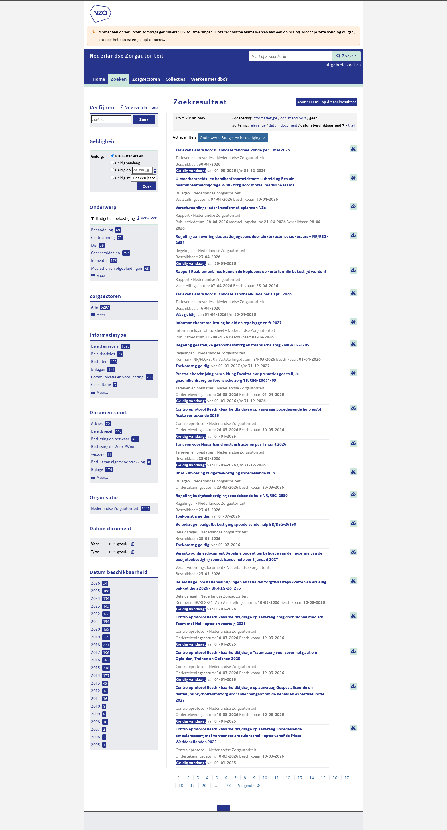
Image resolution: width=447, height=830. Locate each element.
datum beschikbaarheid (320, 125)
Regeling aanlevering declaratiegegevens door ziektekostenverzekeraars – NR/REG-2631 (252, 250)
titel (351, 125)
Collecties (175, 79)
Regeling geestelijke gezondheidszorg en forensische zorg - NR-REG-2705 (252, 355)
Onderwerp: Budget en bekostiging (230, 137)
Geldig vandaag (127, 163)
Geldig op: (123, 170)
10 (265, 777)
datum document (283, 125)
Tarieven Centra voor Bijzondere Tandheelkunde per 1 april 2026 (252, 304)
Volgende (246, 785)
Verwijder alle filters (141, 107)
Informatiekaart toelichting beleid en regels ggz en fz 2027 (252, 330)
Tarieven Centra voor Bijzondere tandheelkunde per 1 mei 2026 (252, 160)
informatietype (265, 118)
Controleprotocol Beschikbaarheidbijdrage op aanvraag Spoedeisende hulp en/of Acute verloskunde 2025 (252, 423)
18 (180, 785)
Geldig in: (122, 178)
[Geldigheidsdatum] (142, 170)
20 (204, 785)
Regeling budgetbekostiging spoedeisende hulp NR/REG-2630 (252, 506)
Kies (155, 170)
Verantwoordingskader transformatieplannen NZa (252, 218)
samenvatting (353, 148)
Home (98, 79)
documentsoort (293, 118)
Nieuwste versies (129, 156)
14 (311, 777)
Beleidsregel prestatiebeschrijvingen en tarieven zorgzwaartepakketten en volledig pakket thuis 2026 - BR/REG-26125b (252, 595)
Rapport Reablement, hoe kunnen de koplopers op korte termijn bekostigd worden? (252, 279)
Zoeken (349, 55)
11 (276, 777)
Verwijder (149, 218)
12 (288, 777)
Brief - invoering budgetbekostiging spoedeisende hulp (252, 480)
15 (323, 777)
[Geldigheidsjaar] (143, 178)
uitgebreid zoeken (343, 64)
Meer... (102, 276)
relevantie (257, 125)
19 (192, 785)
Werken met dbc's (209, 79)
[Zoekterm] (290, 56)
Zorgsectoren (146, 79)
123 (227, 785)
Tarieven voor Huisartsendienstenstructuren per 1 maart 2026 (252, 455)
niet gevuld (119, 543)
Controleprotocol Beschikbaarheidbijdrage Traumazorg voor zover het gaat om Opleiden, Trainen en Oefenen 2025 (252, 666)
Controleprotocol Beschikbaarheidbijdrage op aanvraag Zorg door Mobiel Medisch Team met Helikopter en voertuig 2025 (252, 631)
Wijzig (132, 543)
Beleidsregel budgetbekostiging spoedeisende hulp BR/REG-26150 (252, 535)
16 (335, 777)
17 (346, 777)
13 (300, 777)
